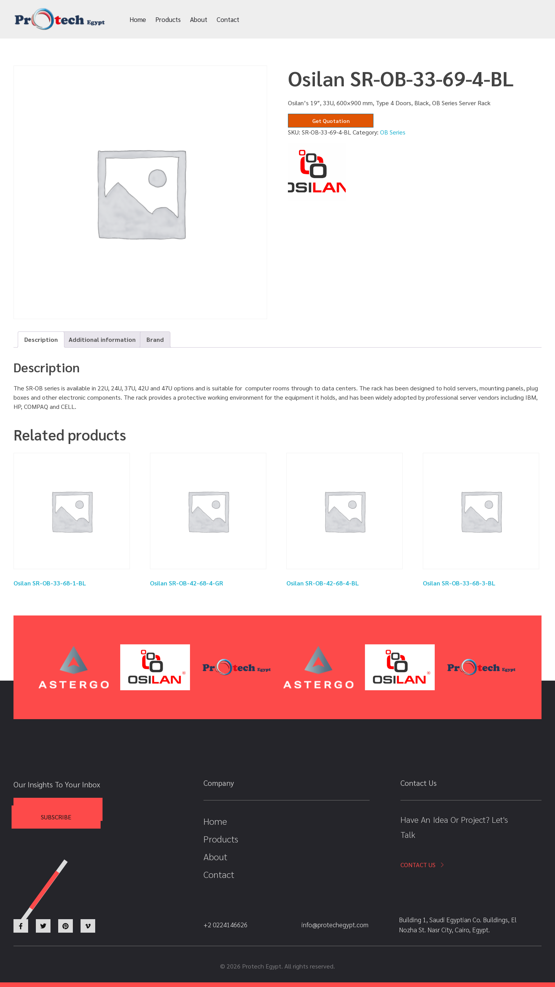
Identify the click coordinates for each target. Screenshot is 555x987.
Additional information (102, 339)
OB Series (392, 132)
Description (41, 339)
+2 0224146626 (436, 19)
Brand (155, 339)
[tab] (41, 339)
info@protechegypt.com (355, 19)
